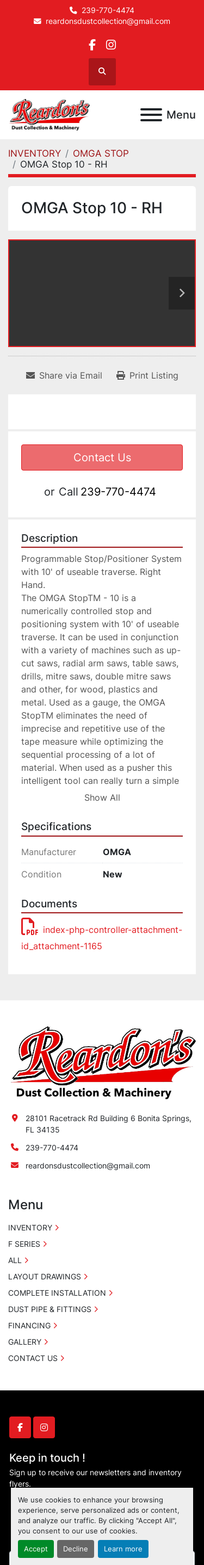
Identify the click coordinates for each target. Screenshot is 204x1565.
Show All (102, 797)
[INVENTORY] (34, 153)
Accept (36, 1549)
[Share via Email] (64, 375)
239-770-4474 (108, 10)
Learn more (123, 1549)
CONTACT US (33, 1358)
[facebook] (92, 45)
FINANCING (29, 1325)
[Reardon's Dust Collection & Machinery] (102, 1062)
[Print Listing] (147, 375)
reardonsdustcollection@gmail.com (108, 21)
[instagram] (111, 45)
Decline (75, 1549)
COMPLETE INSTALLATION (57, 1292)
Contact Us (102, 457)
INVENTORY (30, 1227)
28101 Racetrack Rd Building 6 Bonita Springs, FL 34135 (108, 1124)
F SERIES (24, 1243)
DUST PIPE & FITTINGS (49, 1309)
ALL (15, 1260)
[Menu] (151, 114)
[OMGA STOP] (101, 153)
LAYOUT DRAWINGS (44, 1276)
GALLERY (24, 1341)
